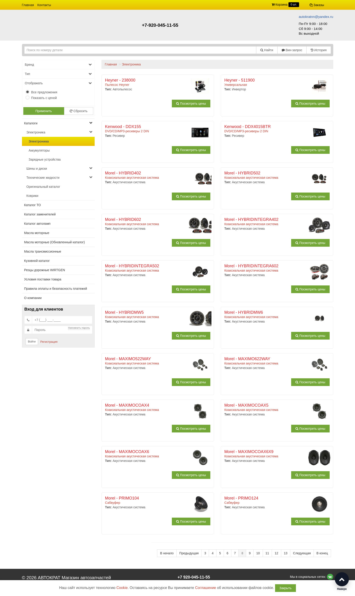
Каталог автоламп (37, 223)
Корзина (285, 4)
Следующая (302, 553)
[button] (342, 581)
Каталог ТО (32, 205)
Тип (58, 74)
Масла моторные (36, 233)
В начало (167, 553)
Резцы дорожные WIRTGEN (44, 270)
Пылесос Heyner (147, 82)
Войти (32, 341)
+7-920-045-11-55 (160, 25)
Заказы (316, 5)
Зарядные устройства (45, 159)
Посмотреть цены (191, 103)
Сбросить (78, 111)
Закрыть (285, 588)
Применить (44, 111)
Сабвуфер (147, 500)
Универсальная (266, 82)
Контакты (44, 5)
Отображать (58, 83)
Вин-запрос (292, 50)
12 (276, 553)
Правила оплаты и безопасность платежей (55, 288)
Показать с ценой (44, 98)
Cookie (122, 588)
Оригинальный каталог (43, 186)
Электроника (59, 132)
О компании (33, 298)
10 (258, 553)
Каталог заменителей (40, 214)
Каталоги (58, 123)
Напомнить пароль (79, 327)
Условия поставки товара (42, 279)
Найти (266, 50)
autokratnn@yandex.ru (316, 17)
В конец (322, 553)
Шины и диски (59, 168)
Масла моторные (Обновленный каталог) (54, 242)
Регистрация (49, 341)
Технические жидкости (59, 177)
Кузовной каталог (37, 261)
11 (267, 553)
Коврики (32, 196)
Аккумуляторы (39, 150)
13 (286, 553)
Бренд (58, 64)
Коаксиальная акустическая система (147, 175)
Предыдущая (189, 553)
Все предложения (44, 92)
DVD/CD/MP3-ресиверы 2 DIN (147, 129)
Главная (28, 5)
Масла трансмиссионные (42, 251)
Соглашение (205, 588)
